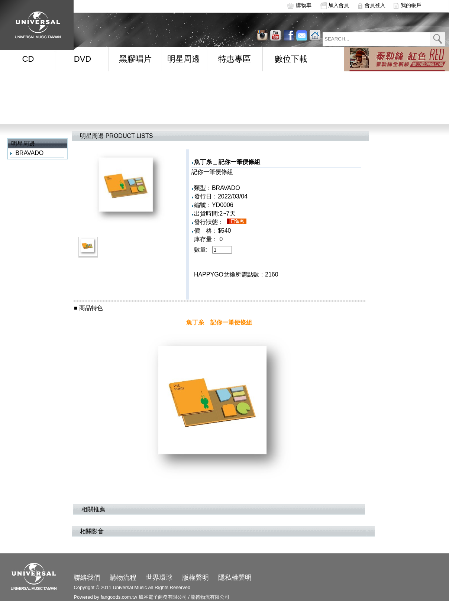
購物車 (303, 5)
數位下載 (291, 59)
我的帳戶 (411, 5)
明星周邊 (183, 59)
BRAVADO (29, 153)
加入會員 (338, 5)
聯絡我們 (87, 577)
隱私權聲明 (235, 577)
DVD (82, 59)
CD (28, 59)
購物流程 (123, 577)
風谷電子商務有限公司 (163, 597)
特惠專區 (234, 59)
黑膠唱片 (135, 59)
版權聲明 (195, 577)
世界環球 (159, 577)
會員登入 (375, 5)
